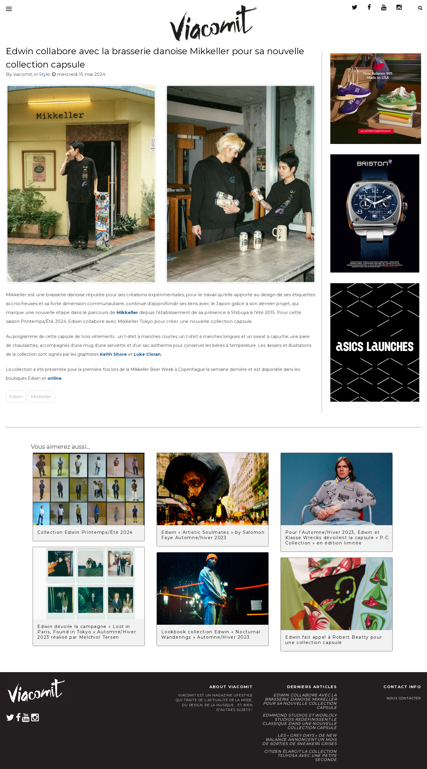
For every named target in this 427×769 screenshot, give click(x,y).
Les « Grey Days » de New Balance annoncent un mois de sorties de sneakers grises (299, 739)
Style (44, 74)
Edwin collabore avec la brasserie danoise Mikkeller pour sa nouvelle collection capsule (300, 701)
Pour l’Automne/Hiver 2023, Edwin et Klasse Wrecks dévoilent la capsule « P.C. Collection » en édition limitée (337, 538)
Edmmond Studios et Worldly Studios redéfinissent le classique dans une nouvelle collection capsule (299, 721)
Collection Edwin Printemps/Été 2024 (85, 532)
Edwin (16, 396)
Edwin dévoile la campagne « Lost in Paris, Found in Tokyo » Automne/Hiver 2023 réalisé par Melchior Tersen (86, 632)
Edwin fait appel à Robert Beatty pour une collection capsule (333, 640)
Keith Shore (113, 354)
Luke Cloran (147, 354)
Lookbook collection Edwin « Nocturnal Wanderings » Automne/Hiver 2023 (210, 634)
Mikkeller (41, 396)
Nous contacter (404, 698)
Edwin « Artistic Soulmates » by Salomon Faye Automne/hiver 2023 (213, 535)
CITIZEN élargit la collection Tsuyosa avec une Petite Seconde (300, 755)
